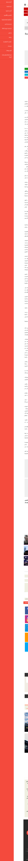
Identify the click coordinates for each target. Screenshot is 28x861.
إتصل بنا (14, 859)
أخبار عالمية (21, 12)
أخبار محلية (21, 9)
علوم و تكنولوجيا (18, 851)
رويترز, (12, 500)
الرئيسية (24, 21)
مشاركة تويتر (14, 74)
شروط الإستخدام (6, 859)
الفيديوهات (5, 851)
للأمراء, (18, 502)
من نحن (19, 859)
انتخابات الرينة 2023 (12, 849)
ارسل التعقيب (4, 603)
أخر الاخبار (23, 778)
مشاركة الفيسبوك (14, 71)
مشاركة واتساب (14, 69)
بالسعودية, (4, 502)
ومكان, (25, 505)
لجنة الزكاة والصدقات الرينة (14, 853)
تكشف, (7, 500)
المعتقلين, (11, 502)
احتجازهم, (20, 505)
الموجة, (24, 502)
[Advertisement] (15, 89)
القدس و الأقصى (7, 12)
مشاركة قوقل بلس (14, 77)
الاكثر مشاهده (16, 778)
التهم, (3, 500)
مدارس (5, 849)
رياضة (24, 851)
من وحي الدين (7, 15)
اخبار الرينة (7, 9)
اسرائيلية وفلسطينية (21, 15)
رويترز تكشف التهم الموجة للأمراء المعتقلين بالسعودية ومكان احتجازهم (14, 24)
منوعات (11, 851)
